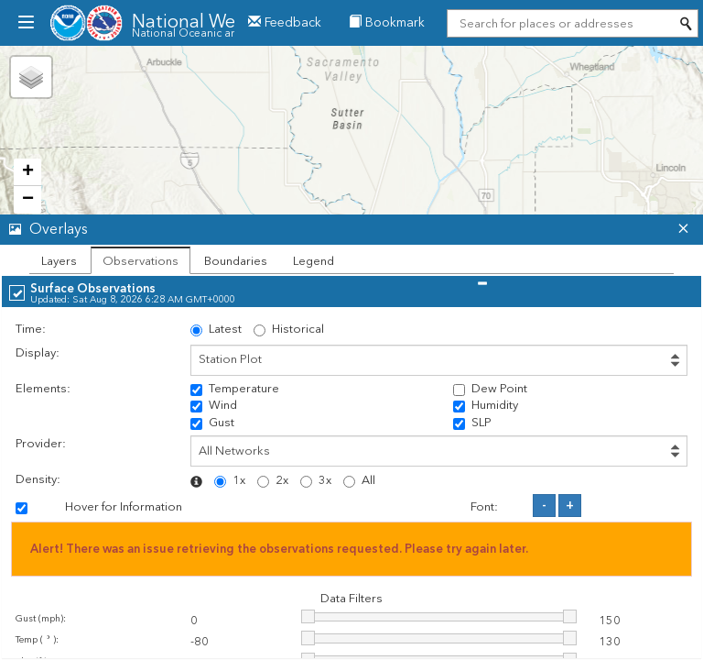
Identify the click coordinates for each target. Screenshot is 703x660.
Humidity (485, 405)
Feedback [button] (284, 22)
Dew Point (490, 388)
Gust (212, 422)
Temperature (234, 388)
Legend (313, 261)
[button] (334, 229)
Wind (213, 405)
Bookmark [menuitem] (387, 22)
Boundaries (235, 261)
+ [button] (28, 172)
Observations (140, 261)
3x (315, 480)
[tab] (351, 229)
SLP (472, 422)
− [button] (28, 200)
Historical (289, 329)
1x (229, 480)
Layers (59, 261)
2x (272, 480)
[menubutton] (25, 23)
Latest (216, 329)
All (359, 480)
